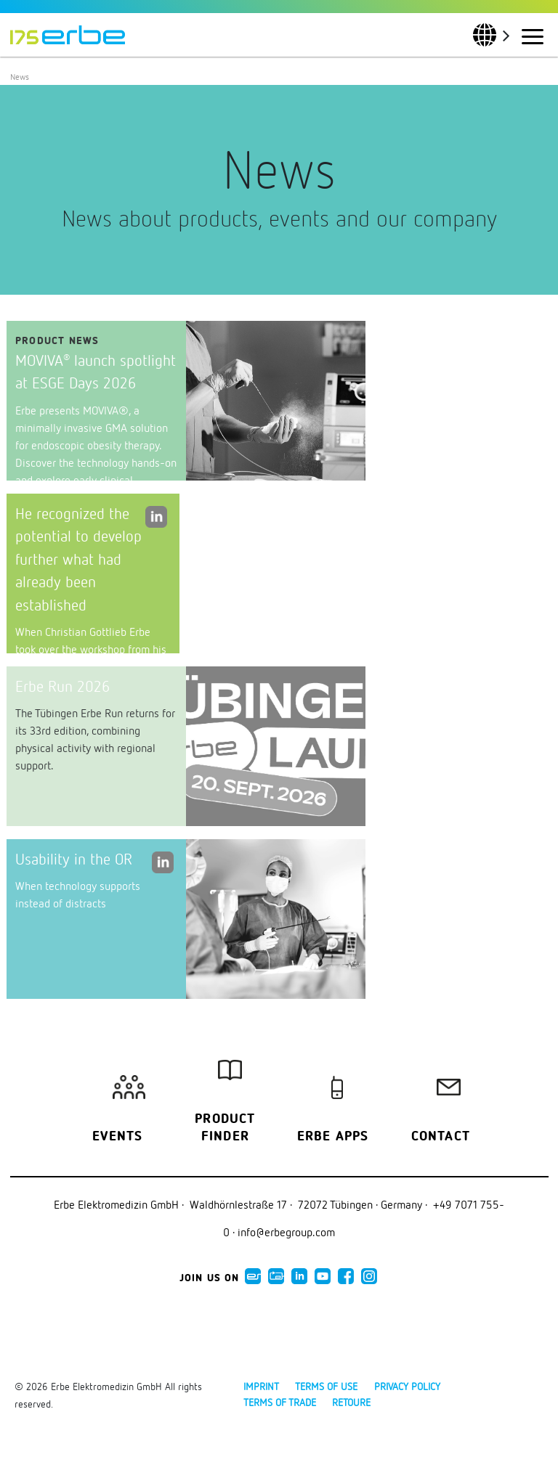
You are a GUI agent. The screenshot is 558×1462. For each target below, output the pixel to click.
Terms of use (326, 1386)
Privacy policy (407, 1386)
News (19, 76)
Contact (440, 1136)
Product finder (225, 1128)
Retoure (351, 1402)
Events (117, 1136)
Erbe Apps (333, 1136)
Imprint (261, 1386)
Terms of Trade (279, 1402)
